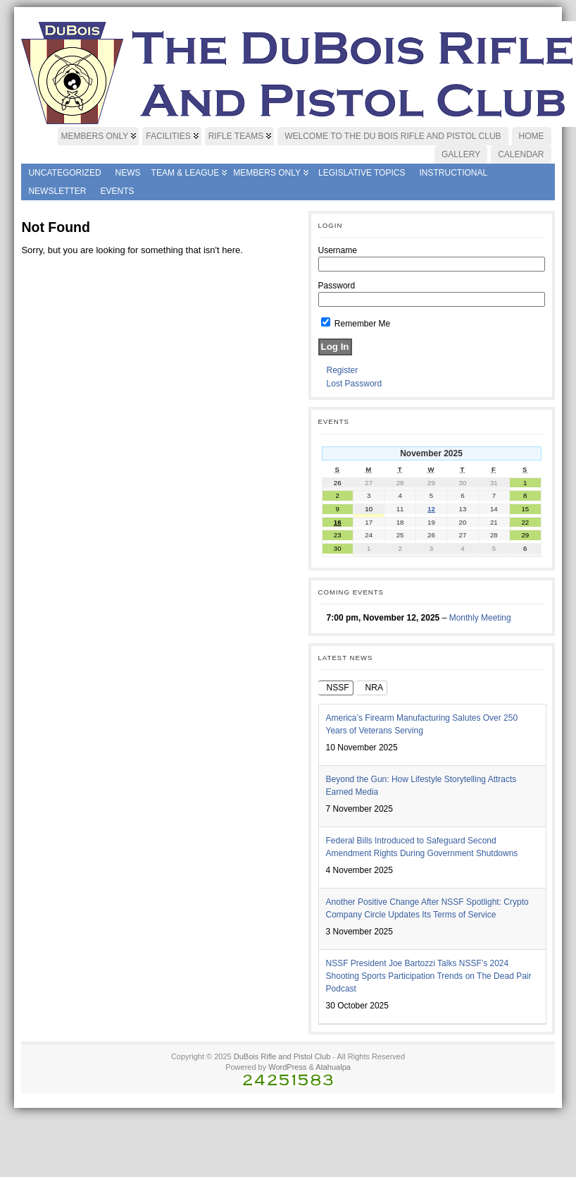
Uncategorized (64, 173)
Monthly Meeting (480, 618)
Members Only (267, 173)
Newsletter (57, 191)
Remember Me (356, 324)
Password (337, 286)
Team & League (185, 173)
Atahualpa (333, 1067)
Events (117, 191)
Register (342, 370)
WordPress (287, 1067)
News (128, 173)
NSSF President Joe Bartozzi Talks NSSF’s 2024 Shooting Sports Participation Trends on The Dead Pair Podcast (429, 976)
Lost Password (354, 384)
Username (337, 250)
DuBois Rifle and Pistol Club (282, 1056)
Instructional (453, 173)
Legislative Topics (361, 173)
